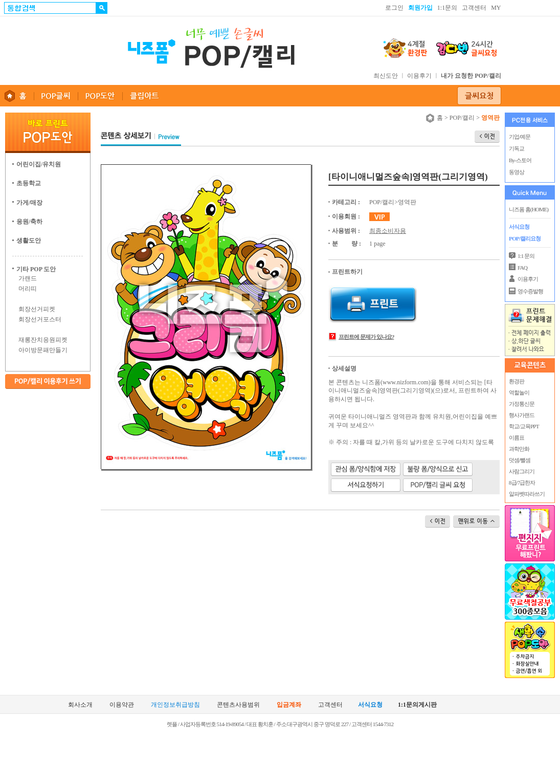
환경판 (516, 381)
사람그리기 (521, 471)
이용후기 (419, 75)
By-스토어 (520, 160)
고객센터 (474, 7)
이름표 (516, 437)
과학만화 (518, 449)
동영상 (516, 172)
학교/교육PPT (523, 426)
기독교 (516, 148)
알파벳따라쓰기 (526, 494)
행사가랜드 (521, 415)
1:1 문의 (526, 256)
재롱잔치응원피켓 (43, 339)
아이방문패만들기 (43, 350)
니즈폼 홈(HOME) (528, 209)
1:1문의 (447, 7)
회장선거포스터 (39, 319)
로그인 (394, 7)
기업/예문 (519, 137)
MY (496, 7)
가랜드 (27, 278)
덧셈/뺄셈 (519, 460)
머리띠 (27, 288)
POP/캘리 (462, 117)
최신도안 (385, 75)
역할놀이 (518, 392)
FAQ (522, 268)
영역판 (407, 202)
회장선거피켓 (36, 309)
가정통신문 (521, 404)
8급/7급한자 (521, 482)
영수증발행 (530, 291)
